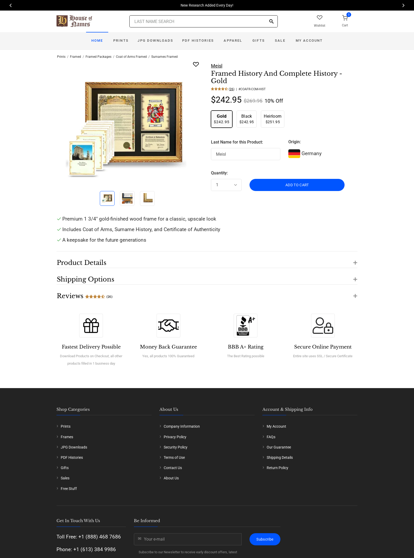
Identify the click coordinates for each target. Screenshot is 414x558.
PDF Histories (198, 40)
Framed (75, 57)
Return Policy (277, 468)
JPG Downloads (155, 40)
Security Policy (175, 447)
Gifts (258, 40)
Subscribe (264, 539)
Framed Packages (98, 57)
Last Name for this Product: (237, 142)
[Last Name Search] (203, 21)
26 (231, 89)
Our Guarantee (279, 447)
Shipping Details (280, 457)
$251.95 (272, 119)
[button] (207, 259)
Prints (121, 40)
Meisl (216, 66)
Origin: (294, 141)
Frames (67, 437)
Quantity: (219, 172)
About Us (171, 478)
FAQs (271, 437)
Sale (280, 40)
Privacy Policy (175, 437)
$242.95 (221, 119)
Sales (65, 478)
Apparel (233, 40)
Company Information (182, 426)
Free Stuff (69, 489)
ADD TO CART (297, 185)
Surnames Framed (164, 57)
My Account (309, 40)
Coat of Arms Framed (131, 57)
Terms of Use (174, 457)
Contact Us (173, 468)
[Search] (271, 22)
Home (97, 40)
